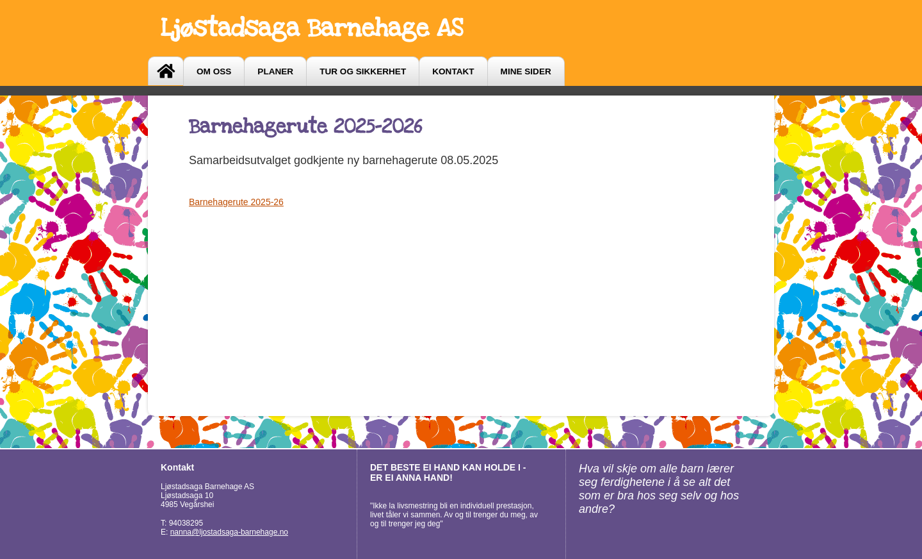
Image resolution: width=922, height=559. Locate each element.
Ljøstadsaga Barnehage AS (312, 28)
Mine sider (526, 71)
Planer (275, 71)
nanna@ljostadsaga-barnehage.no (229, 532)
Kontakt (453, 71)
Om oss (214, 71)
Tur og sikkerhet (362, 71)
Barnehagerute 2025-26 (236, 202)
